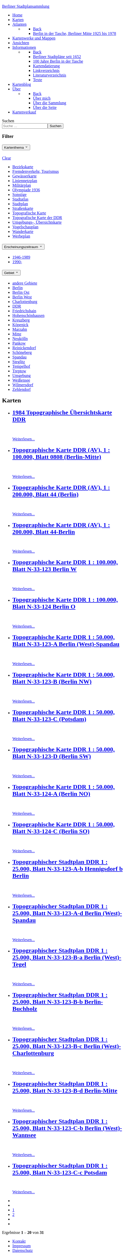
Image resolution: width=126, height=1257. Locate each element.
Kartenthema (16, 147)
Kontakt (19, 1241)
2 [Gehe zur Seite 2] (13, 1214)
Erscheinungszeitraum (23, 247)
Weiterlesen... (23, 439)
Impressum (21, 1246)
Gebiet (11, 273)
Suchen (8, 121)
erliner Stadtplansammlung (25, 6)
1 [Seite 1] (13, 1210)
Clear (6, 158)
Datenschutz (22, 1250)
